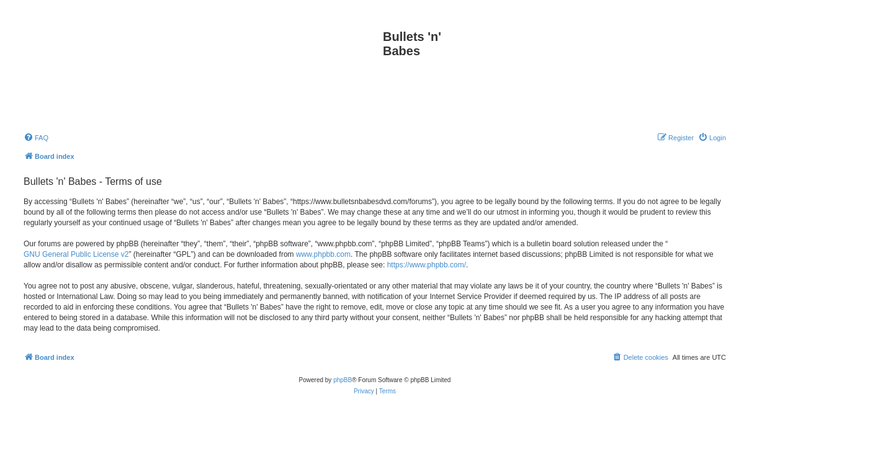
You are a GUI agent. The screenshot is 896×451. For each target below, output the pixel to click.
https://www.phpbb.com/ (426, 265)
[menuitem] (36, 137)
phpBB (342, 380)
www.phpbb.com (323, 254)
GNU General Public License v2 (76, 254)
